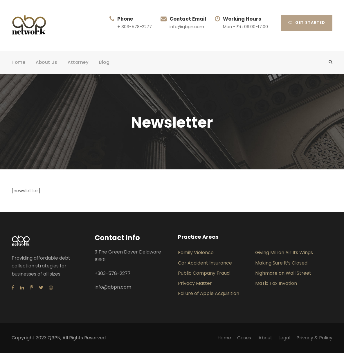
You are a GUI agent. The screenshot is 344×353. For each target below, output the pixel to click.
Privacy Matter (195, 283)
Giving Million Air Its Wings (284, 252)
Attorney (78, 62)
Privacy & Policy (314, 337)
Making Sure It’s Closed (281, 263)
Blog (104, 62)
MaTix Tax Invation (276, 283)
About (265, 337)
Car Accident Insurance (205, 263)
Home (18, 62)
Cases (244, 337)
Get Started (306, 22)
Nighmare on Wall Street (283, 273)
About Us (46, 62)
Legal (284, 337)
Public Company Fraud (204, 273)
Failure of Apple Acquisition (208, 293)
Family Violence (196, 252)
